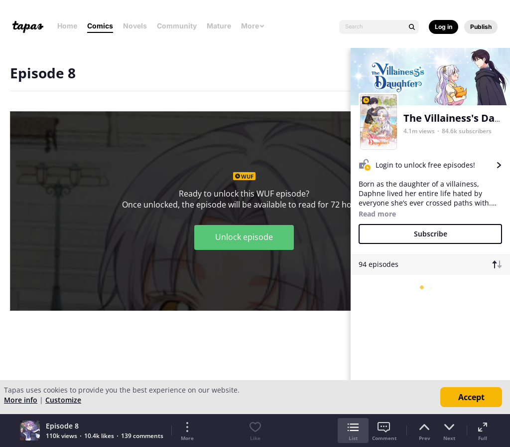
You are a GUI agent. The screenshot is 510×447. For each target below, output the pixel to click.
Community (177, 25)
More (253, 25)
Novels (135, 25)
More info (20, 400)
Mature (219, 25)
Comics (100, 25)
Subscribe (430, 233)
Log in (443, 26)
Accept (471, 397)
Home (67, 25)
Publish (481, 26)
